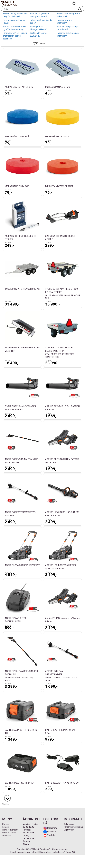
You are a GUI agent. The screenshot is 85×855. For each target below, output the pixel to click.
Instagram (52, 828)
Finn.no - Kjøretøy (10, 830)
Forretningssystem (19, 852)
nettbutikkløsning (39, 852)
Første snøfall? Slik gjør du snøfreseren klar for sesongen (15, 36)
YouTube (51, 835)
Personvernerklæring (73, 827)
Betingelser (69, 824)
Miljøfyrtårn (69, 830)
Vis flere (6, 804)
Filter (42, 43)
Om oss (5, 824)
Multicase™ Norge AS (65, 852)
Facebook (51, 831)
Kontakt (5, 827)
